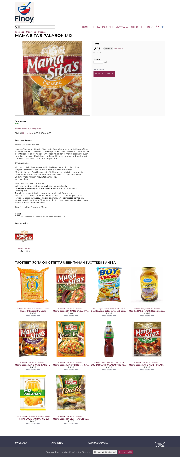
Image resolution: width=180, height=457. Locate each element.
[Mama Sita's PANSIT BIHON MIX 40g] (71, 347)
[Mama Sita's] (24, 241)
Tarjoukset (105, 27)
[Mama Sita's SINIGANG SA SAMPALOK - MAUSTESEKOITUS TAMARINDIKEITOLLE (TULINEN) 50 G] (71, 293)
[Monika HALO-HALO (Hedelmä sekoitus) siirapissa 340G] (147, 293)
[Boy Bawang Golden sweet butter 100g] (109, 293)
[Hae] (35, 27)
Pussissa (43, 32)
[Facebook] (157, 444)
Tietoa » (86, 452)
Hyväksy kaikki (125, 452)
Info (150, 27)
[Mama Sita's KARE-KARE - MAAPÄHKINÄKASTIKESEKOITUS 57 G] (147, 347)
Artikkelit (137, 27)
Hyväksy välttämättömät (105, 452)
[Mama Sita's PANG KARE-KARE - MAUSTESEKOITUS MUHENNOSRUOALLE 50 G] (33, 347)
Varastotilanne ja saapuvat (28, 128)
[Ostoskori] (157, 27)
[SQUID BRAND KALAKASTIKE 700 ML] (109, 347)
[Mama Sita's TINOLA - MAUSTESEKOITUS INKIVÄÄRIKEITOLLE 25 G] (71, 401)
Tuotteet (88, 27)
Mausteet (31, 32)
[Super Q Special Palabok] (33, 293)
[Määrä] (98, 62)
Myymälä (122, 27)
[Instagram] (162, 444)
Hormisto (27, 133)
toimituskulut (118, 48)
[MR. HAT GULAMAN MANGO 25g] (33, 401)
